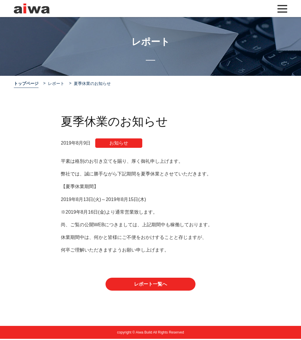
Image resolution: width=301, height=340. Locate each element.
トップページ (26, 83)
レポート (56, 83)
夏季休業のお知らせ (92, 83)
